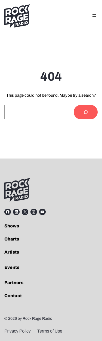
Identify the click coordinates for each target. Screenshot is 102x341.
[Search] (86, 112)
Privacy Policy (17, 331)
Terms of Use (49, 331)
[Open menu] (94, 16)
